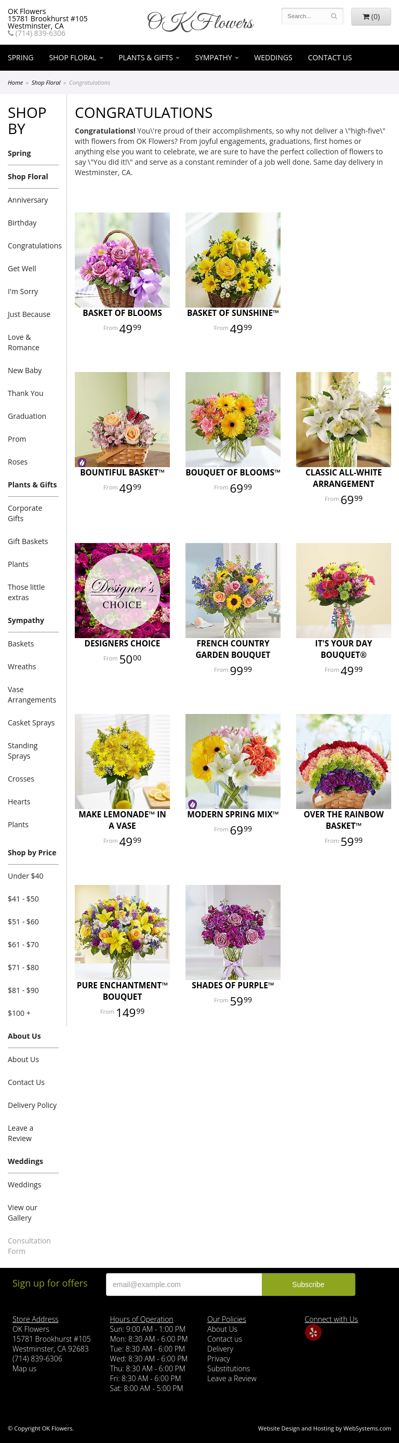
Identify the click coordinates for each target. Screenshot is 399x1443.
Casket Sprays (31, 722)
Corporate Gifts (25, 513)
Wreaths (22, 666)
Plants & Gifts (145, 57)
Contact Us (330, 57)
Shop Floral (72, 57)
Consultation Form (29, 1246)
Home (15, 82)
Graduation (27, 416)
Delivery (220, 1349)
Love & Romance (23, 342)
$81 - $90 (23, 990)
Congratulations (33, 245)
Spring (20, 57)
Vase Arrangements (32, 694)
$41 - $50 (23, 899)
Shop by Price (32, 852)
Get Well (22, 268)
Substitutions (228, 1368)
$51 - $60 (23, 921)
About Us (24, 1036)
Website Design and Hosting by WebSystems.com (324, 1428)
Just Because (29, 314)
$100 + (19, 1013)
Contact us (224, 1339)
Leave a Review (20, 1133)
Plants (18, 564)
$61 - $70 (23, 944)
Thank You (26, 393)
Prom (17, 439)
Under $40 (26, 876)
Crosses (21, 779)
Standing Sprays (22, 750)
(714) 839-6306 (36, 33)
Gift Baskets (28, 541)
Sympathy (213, 57)
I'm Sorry (23, 291)
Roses (18, 462)
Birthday (22, 223)
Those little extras (26, 592)
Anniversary (28, 200)
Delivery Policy (32, 1105)
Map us (24, 1368)
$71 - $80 (23, 967)
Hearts (19, 801)
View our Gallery (22, 1212)
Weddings (273, 57)
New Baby (25, 370)
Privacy (218, 1358)
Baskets (21, 643)
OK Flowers (199, 23)
